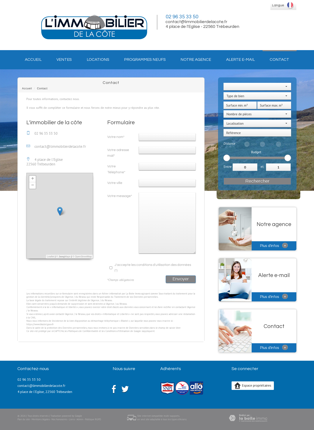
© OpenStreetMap (82, 256)
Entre (228, 166)
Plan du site (23, 419)
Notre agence (196, 60)
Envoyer (180, 279)
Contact (279, 60)
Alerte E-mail (240, 60)
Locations (98, 60)
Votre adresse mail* (118, 152)
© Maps (63, 256)
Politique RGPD (93, 419)
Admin (80, 419)
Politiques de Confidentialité (83, 331)
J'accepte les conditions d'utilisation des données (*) (152, 267)
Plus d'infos (274, 245)
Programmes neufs (145, 60)
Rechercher (257, 181)
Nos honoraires (59, 419)
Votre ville (114, 183)
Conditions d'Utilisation (117, 331)
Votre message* (119, 196)
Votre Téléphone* (116, 169)
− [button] (32, 185)
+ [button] (32, 179)
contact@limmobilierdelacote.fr (196, 22)
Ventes (64, 60)
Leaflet (50, 256)
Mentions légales (41, 419)
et (262, 166)
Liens (72, 419)
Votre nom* (116, 137)
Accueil (33, 60)
